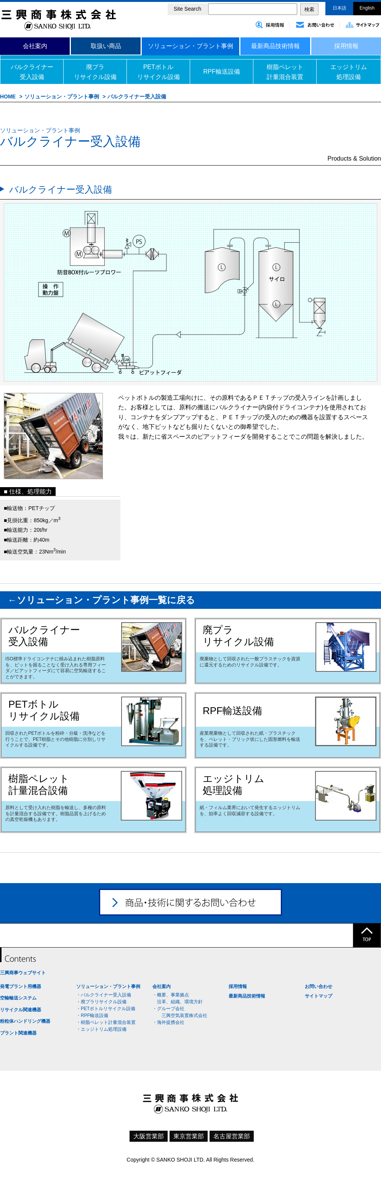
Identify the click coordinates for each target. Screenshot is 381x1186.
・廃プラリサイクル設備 (101, 1001)
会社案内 (35, 46)
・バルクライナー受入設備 (103, 995)
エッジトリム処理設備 (348, 72)
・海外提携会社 (168, 1022)
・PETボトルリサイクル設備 (105, 1008)
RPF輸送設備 (221, 71)
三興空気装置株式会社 (182, 1015)
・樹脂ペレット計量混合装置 (106, 1022)
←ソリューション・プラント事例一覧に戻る (101, 600)
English (367, 8)
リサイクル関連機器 (20, 1009)
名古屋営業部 (231, 1136)
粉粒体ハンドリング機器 (25, 1021)
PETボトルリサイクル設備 (158, 72)
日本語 (339, 8)
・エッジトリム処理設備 (101, 1029)
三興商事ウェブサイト (23, 972)
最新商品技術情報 (275, 46)
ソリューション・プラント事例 (190, 46)
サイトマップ (318, 996)
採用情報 (346, 46)
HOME (8, 97)
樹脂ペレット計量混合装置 (285, 72)
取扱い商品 (106, 46)
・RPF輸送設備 (92, 1015)
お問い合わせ (318, 986)
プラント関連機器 (18, 1033)
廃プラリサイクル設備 (95, 72)
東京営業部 (188, 1136)
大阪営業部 (148, 1136)
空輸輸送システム (18, 998)
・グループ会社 (168, 1008)
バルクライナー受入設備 (32, 72)
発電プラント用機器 (20, 986)
